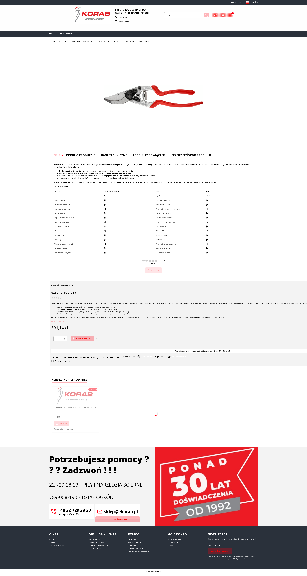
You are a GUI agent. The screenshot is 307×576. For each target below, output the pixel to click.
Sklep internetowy (152, 571)
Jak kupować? (132, 539)
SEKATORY (116, 42)
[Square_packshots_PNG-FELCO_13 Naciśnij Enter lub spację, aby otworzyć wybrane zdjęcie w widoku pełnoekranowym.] (153, 97)
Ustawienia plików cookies (137, 552)
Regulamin (132, 545)
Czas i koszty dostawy (96, 542)
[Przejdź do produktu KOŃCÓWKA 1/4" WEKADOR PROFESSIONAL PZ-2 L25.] (75, 396)
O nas (231, 2)
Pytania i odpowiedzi (135, 542)
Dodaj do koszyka (83, 338)
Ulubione (170, 545)
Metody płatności (95, 539)
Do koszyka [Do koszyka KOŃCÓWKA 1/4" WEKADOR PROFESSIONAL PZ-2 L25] (63, 423)
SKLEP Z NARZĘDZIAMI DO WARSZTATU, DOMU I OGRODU (73, 42)
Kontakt (238, 2)
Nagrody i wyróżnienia (57, 545)
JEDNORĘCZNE (129, 42)
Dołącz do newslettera (220, 551)
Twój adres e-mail (214, 545)
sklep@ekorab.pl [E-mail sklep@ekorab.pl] (124, 21)
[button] (206, 15)
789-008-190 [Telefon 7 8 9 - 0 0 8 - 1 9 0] (122, 17)
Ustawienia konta (173, 542)
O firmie (52, 542)
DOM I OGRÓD (104, 42)
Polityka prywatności (135, 548)
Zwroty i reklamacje (96, 548)
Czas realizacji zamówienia (98, 545)
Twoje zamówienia (174, 539)
